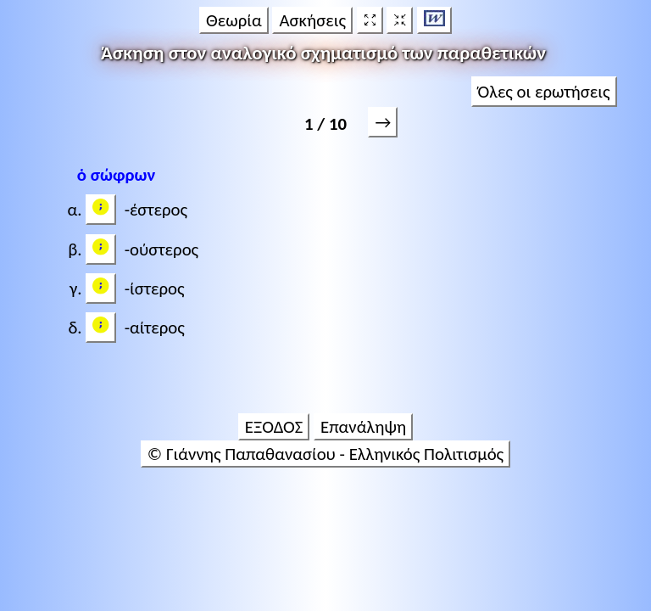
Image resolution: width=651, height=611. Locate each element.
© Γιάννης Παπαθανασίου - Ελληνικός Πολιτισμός (325, 454)
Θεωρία (234, 20)
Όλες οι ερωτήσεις (544, 92)
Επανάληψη (363, 427)
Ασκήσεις (312, 20)
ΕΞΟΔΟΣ (274, 427)
